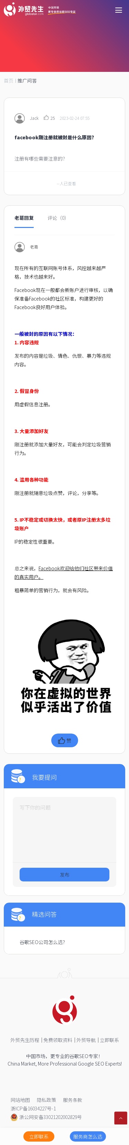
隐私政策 (46, 1099)
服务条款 (72, 1099)
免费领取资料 (57, 1039)
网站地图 (20, 1099)
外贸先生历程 (24, 1039)
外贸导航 (86, 1039)
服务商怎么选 (87, 1136)
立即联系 (109, 1039)
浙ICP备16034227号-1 (33, 1108)
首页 (8, 80)
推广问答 (27, 80)
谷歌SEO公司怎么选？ (43, 942)
